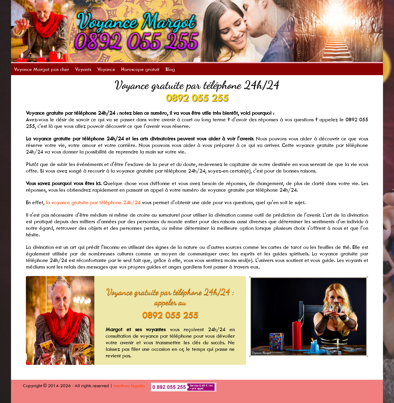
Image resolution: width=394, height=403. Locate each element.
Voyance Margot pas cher (41, 69)
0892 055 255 (197, 98)
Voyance (106, 69)
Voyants (83, 69)
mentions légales (129, 385)
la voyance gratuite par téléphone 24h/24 (93, 202)
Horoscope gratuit (140, 69)
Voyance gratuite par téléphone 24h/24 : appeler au (170, 297)
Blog (170, 69)
